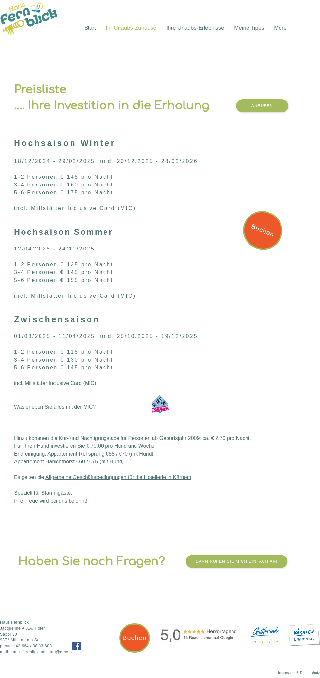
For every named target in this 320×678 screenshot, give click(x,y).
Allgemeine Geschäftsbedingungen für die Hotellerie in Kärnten (118, 477)
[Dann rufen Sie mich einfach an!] (236, 561)
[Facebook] (76, 646)
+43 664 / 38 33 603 (32, 646)
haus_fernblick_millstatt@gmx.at (41, 652)
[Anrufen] (262, 105)
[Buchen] (262, 230)
